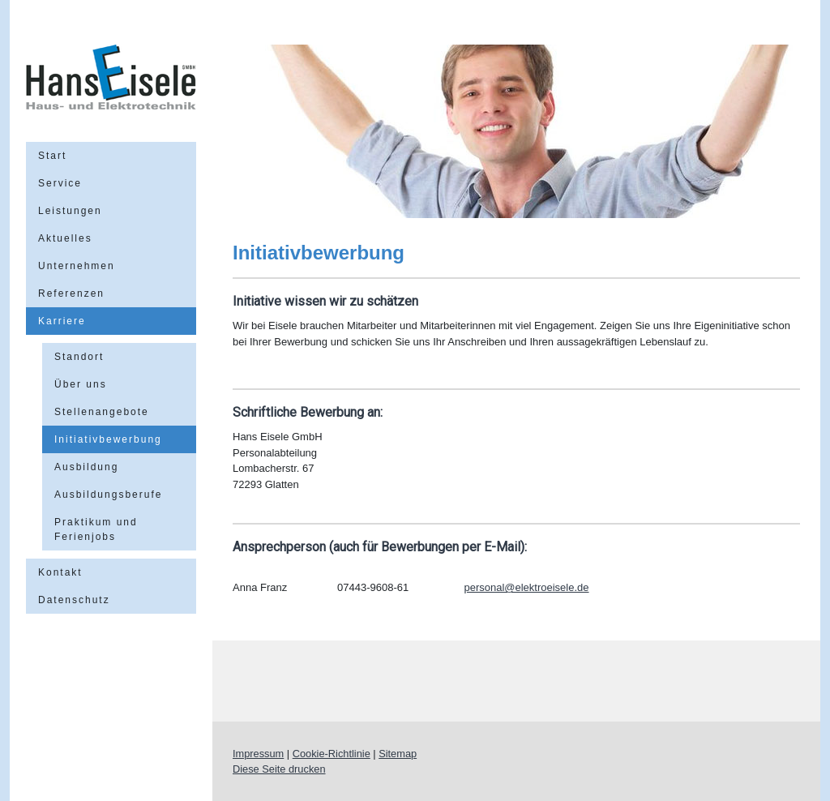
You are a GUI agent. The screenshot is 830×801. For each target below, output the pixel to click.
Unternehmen (76, 266)
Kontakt (60, 572)
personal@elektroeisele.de (526, 587)
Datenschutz (74, 600)
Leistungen (70, 210)
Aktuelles (65, 238)
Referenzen (71, 293)
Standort (79, 356)
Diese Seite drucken (279, 769)
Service (60, 183)
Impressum (258, 753)
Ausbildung (86, 467)
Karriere (62, 321)
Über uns (80, 384)
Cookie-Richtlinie (331, 753)
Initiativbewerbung (108, 439)
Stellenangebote (101, 412)
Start (52, 155)
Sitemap (398, 753)
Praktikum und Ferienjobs (96, 529)
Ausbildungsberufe (108, 494)
